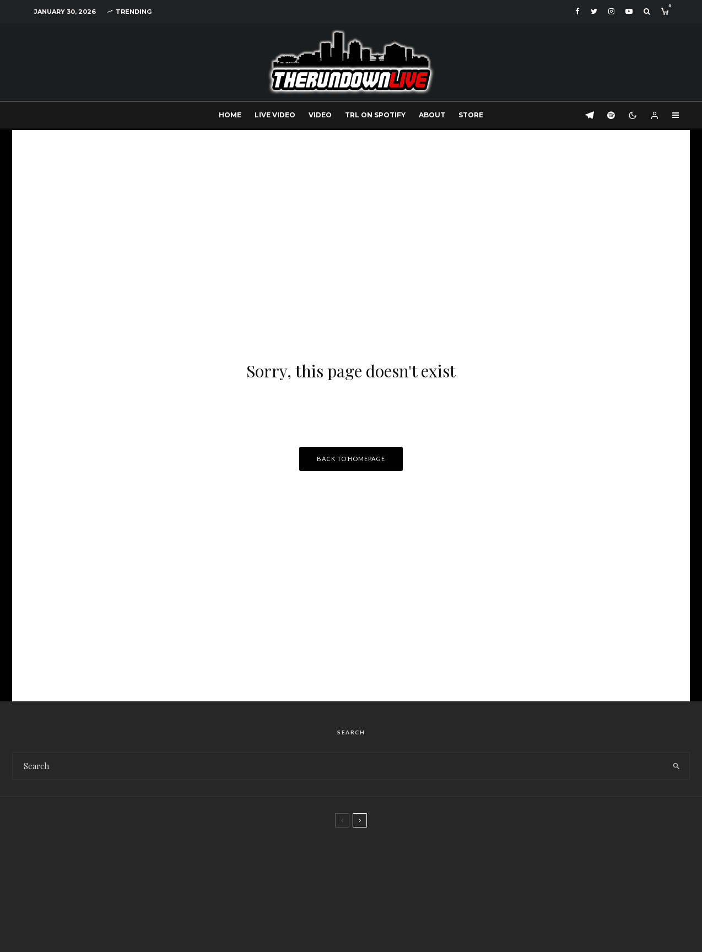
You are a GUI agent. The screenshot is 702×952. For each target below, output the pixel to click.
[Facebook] (577, 11)
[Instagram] (611, 11)
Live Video (275, 115)
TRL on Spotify (375, 115)
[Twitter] (594, 11)
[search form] (338, 766)
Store (470, 115)
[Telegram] (590, 115)
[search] (676, 766)
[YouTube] (629, 11)
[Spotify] (611, 115)
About (432, 115)
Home (230, 115)
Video (320, 115)
